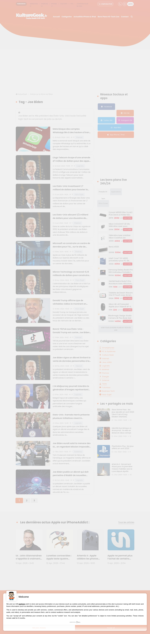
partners (22, 604)
